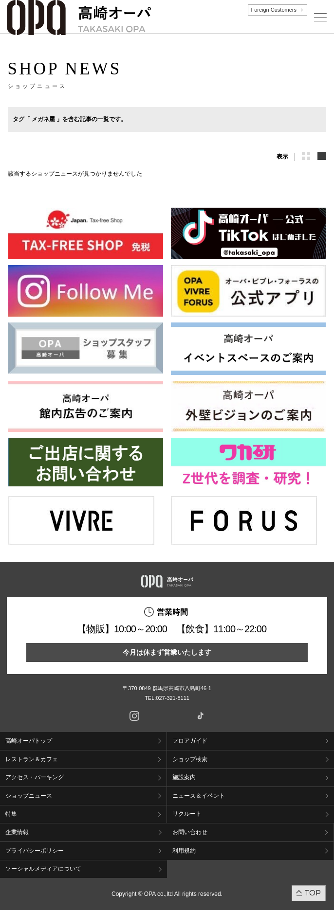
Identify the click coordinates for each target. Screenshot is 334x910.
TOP (313, 892)
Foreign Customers (274, 10)
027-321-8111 (175, 698)
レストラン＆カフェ (31, 759)
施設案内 (184, 777)
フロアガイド (189, 740)
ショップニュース (28, 795)
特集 (11, 813)
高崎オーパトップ (28, 740)
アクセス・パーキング (34, 777)
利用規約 (184, 850)
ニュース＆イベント (198, 795)
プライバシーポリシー (34, 850)
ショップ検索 (189, 759)
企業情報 (17, 832)
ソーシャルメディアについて (43, 868)
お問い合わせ (189, 832)
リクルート (187, 813)
